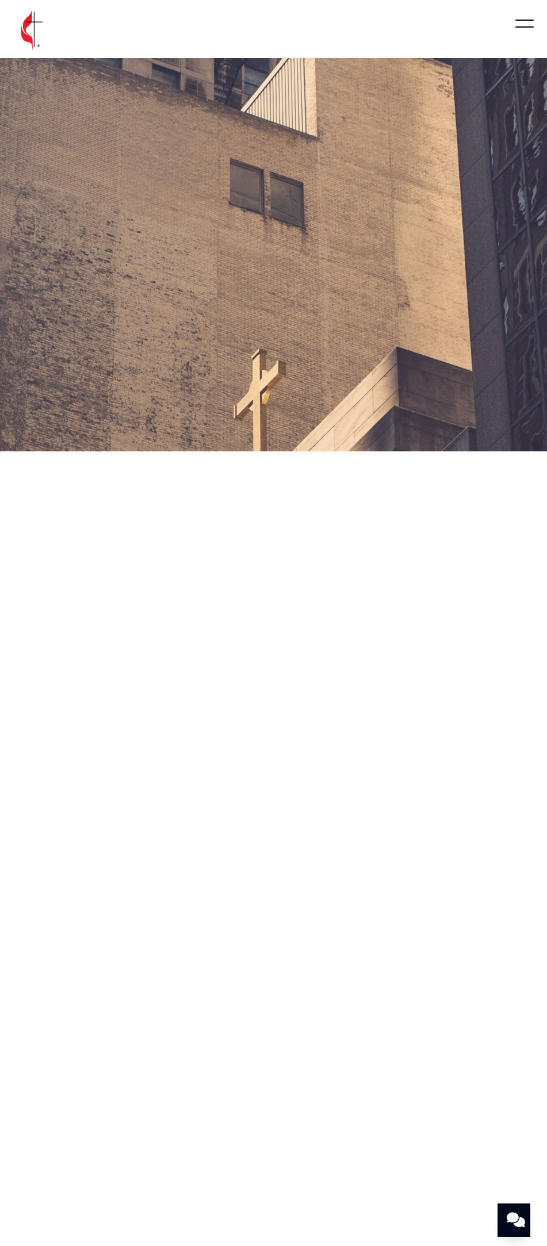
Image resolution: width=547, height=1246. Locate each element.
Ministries (226, 1137)
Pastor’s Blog (273, 1151)
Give (504, 1137)
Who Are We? (63, 1137)
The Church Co (273, 1202)
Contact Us (450, 1137)
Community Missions (311, 1137)
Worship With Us (149, 1137)
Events (391, 1137)
